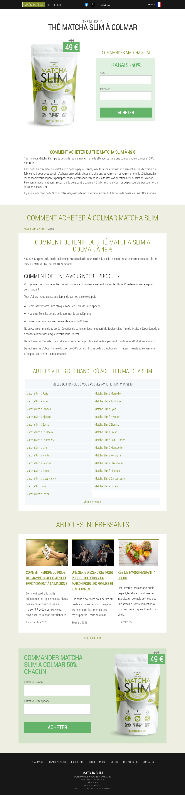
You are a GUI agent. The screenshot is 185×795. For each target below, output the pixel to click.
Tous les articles (93, 638)
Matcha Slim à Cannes (38, 409)
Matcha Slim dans (36, 486)
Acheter (126, 112)
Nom (102, 73)
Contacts (148, 762)
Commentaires (57, 762)
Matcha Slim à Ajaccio (38, 417)
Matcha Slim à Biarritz (107, 424)
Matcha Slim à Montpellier (109, 447)
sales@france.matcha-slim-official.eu (92, 776)
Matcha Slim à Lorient (107, 486)
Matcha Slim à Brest (106, 432)
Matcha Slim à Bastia (37, 424)
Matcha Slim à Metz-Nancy (41, 478)
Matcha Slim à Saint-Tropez (110, 440)
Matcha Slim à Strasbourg (109, 463)
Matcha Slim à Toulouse (108, 401)
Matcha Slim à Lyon (105, 409)
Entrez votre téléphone (37, 700)
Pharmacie (37, 762)
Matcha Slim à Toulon (38, 471)
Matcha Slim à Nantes (38, 455)
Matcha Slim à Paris (37, 393)
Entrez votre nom (33, 682)
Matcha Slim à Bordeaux (39, 432)
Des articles (130, 762)
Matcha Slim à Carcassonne (110, 478)
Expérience (77, 762)
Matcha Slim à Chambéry (40, 440)
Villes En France (92, 502)
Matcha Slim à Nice (37, 401)
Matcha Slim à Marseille (108, 393)
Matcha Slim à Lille (36, 447)
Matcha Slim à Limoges (107, 471)
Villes (114, 762)
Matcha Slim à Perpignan (108, 455)
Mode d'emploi (97, 762)
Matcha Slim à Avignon (107, 417)
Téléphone (105, 89)
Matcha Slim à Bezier (37, 494)
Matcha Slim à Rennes (38, 463)
